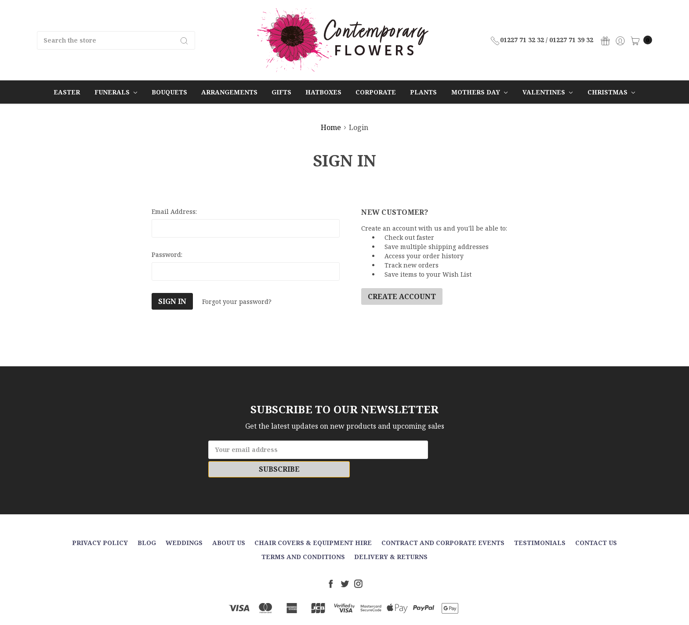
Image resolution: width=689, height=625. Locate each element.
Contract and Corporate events (442, 524)
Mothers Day (479, 92)
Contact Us (596, 524)
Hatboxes (323, 92)
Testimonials (540, 524)
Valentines (547, 92)
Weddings (184, 524)
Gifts (281, 92)
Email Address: (174, 211)
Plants (423, 92)
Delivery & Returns (391, 538)
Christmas (611, 92)
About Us (228, 524)
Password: (167, 254)
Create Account (402, 296)
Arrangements (229, 92)
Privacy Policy (100, 524)
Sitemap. (387, 611)
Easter (67, 92)
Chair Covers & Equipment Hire (313, 524)
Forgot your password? (237, 301)
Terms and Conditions (303, 538)
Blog (147, 524)
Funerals (115, 92)
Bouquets (169, 92)
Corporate (375, 92)
